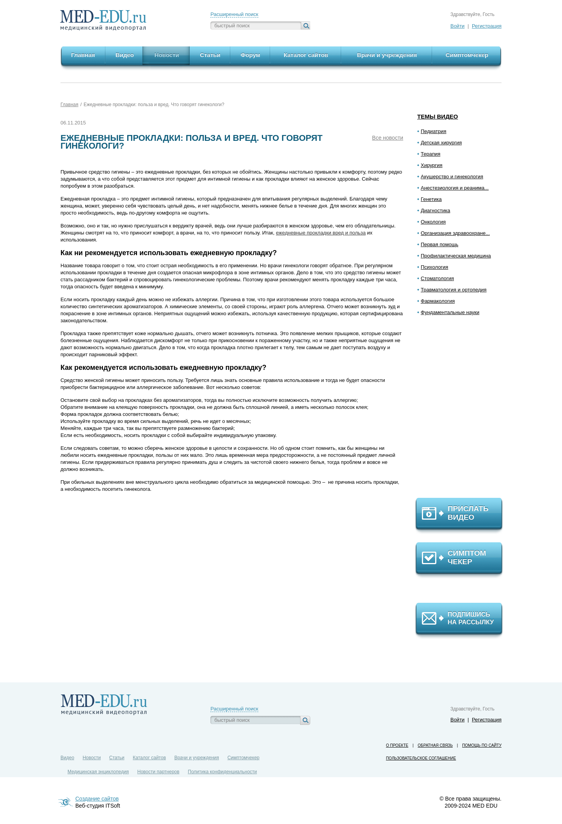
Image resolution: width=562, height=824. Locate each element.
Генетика (431, 199)
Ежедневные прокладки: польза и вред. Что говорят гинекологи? (154, 104)
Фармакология (438, 301)
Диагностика (435, 210)
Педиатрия (433, 131)
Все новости (387, 138)
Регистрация (487, 26)
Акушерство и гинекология (452, 176)
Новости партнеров (158, 771)
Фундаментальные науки (450, 312)
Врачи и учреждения (196, 757)
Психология (434, 267)
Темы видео (437, 116)
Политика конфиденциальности (222, 771)
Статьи (116, 757)
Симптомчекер (244, 757)
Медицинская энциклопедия (98, 771)
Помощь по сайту (482, 745)
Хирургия (432, 165)
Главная (69, 104)
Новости (92, 757)
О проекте (397, 745)
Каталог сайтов (149, 757)
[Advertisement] (462, 410)
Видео (67, 757)
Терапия (430, 154)
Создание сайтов (97, 799)
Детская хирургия (441, 143)
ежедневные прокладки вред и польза (321, 233)
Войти (457, 26)
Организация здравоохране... (455, 233)
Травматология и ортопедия (454, 290)
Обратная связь (435, 745)
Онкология (433, 222)
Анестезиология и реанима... (455, 188)
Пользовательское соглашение (421, 758)
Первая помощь (439, 244)
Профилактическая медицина (456, 256)
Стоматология (437, 278)
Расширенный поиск (234, 14)
